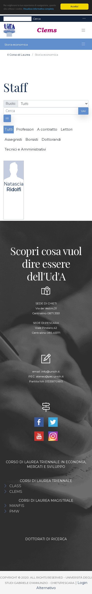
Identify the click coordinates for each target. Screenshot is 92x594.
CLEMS (15, 491)
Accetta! (74, 6)
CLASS (15, 486)
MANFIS (16, 505)
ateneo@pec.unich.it (50, 376)
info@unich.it (50, 371)
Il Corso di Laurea (18, 54)
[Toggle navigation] (84, 18)
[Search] (18, 18)
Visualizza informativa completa (38, 8)
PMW (14, 511)
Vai (83, 111)
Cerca (37, 18)
